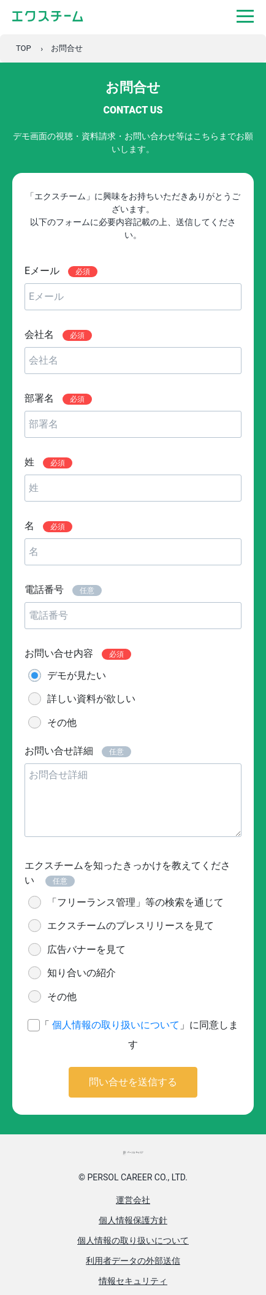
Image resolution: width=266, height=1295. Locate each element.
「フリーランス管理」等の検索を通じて (135, 902)
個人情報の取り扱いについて (116, 1025)
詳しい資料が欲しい (91, 699)
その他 (62, 722)
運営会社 (133, 1200)
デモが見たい (76, 675)
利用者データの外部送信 (133, 1261)
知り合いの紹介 (81, 973)
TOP (23, 48)
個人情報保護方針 (133, 1220)
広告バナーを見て (86, 949)
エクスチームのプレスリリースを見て (130, 925)
